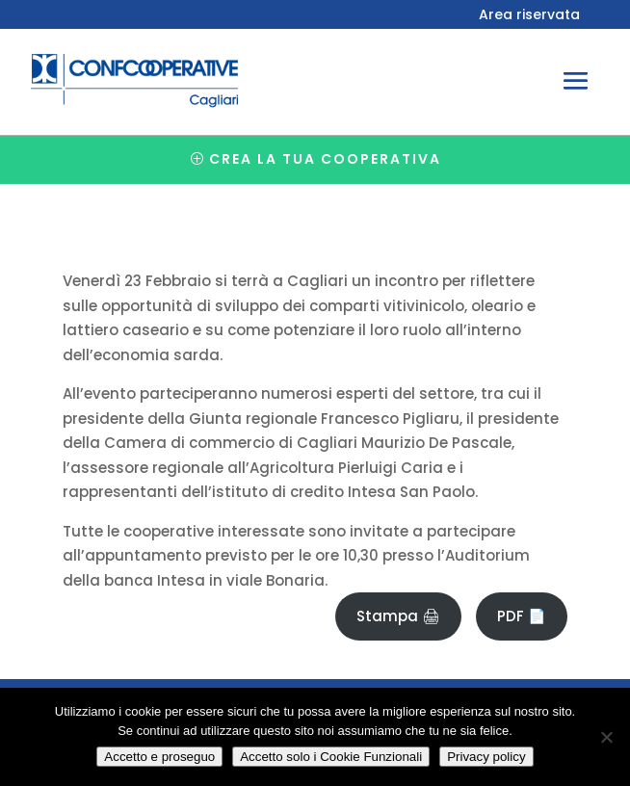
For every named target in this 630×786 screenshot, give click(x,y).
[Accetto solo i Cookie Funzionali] (606, 737)
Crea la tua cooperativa (325, 159)
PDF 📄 (521, 616)
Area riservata (529, 16)
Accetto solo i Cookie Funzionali (331, 756)
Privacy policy (486, 756)
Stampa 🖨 (398, 616)
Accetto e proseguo (159, 756)
